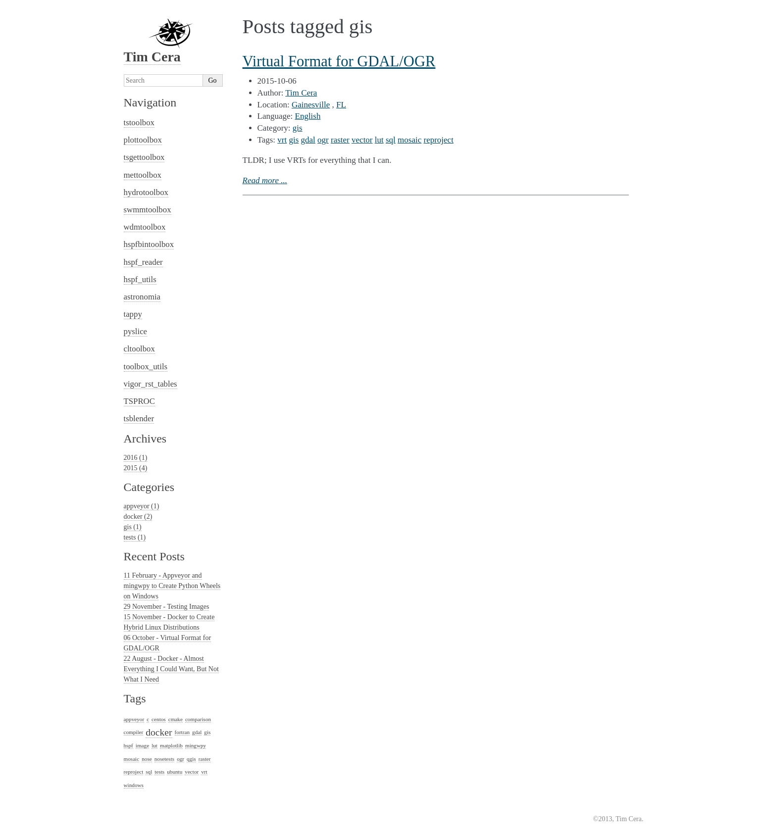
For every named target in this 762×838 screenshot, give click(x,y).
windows (134, 785)
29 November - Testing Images (166, 606)
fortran (182, 732)
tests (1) (135, 537)
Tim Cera (301, 93)
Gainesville (311, 104)
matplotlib (171, 745)
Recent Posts (154, 556)
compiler (134, 732)
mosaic (409, 140)
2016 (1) (136, 457)
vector (362, 140)
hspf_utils (140, 279)
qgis (191, 759)
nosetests (164, 759)
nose (147, 759)
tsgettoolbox (144, 157)
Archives (145, 438)
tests (159, 772)
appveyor (134, 719)
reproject (438, 140)
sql (391, 140)
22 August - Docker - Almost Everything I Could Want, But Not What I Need (171, 669)
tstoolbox (139, 122)
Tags (135, 698)
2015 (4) (136, 468)
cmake (175, 719)
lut (379, 140)
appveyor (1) (141, 506)
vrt (282, 140)
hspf (128, 745)
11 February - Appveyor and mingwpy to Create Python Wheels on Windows (172, 586)
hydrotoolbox (146, 192)
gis (298, 128)
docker (159, 732)
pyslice (136, 331)
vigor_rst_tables (150, 384)
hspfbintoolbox (149, 244)
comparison (198, 719)
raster (340, 140)
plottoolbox (143, 140)
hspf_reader (143, 262)
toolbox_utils (146, 366)
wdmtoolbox (145, 227)
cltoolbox (139, 348)
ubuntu (174, 772)
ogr (323, 140)
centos (159, 719)
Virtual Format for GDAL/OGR (339, 61)
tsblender (139, 418)
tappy (133, 314)
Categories (149, 487)
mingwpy (195, 745)
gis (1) (133, 527)
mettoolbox (142, 175)
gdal (308, 140)
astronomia (142, 296)
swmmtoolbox (147, 209)
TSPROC (139, 401)
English (308, 116)
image (142, 745)
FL (341, 104)
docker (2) (138, 516)
